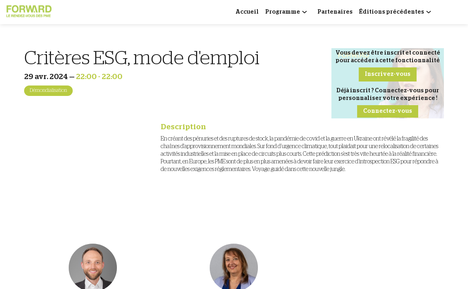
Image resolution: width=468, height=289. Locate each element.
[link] (247, 12)
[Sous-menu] (306, 13)
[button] (388, 74)
